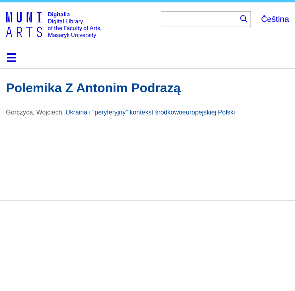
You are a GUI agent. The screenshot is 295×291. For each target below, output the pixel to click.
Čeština (275, 18)
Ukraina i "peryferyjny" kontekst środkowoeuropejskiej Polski (150, 112)
